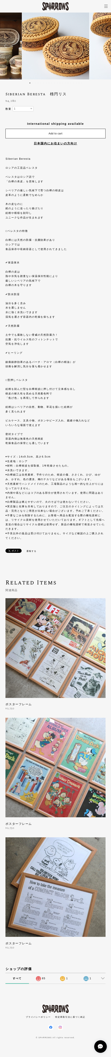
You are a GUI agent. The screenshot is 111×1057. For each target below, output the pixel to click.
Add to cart (56, 133)
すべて (17, 978)
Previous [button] (6, 46)
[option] (55, 46)
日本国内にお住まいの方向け (55, 143)
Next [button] (105, 46)
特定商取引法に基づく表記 (70, 1017)
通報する (31, 551)
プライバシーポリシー (38, 1017)
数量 (8, 108)
